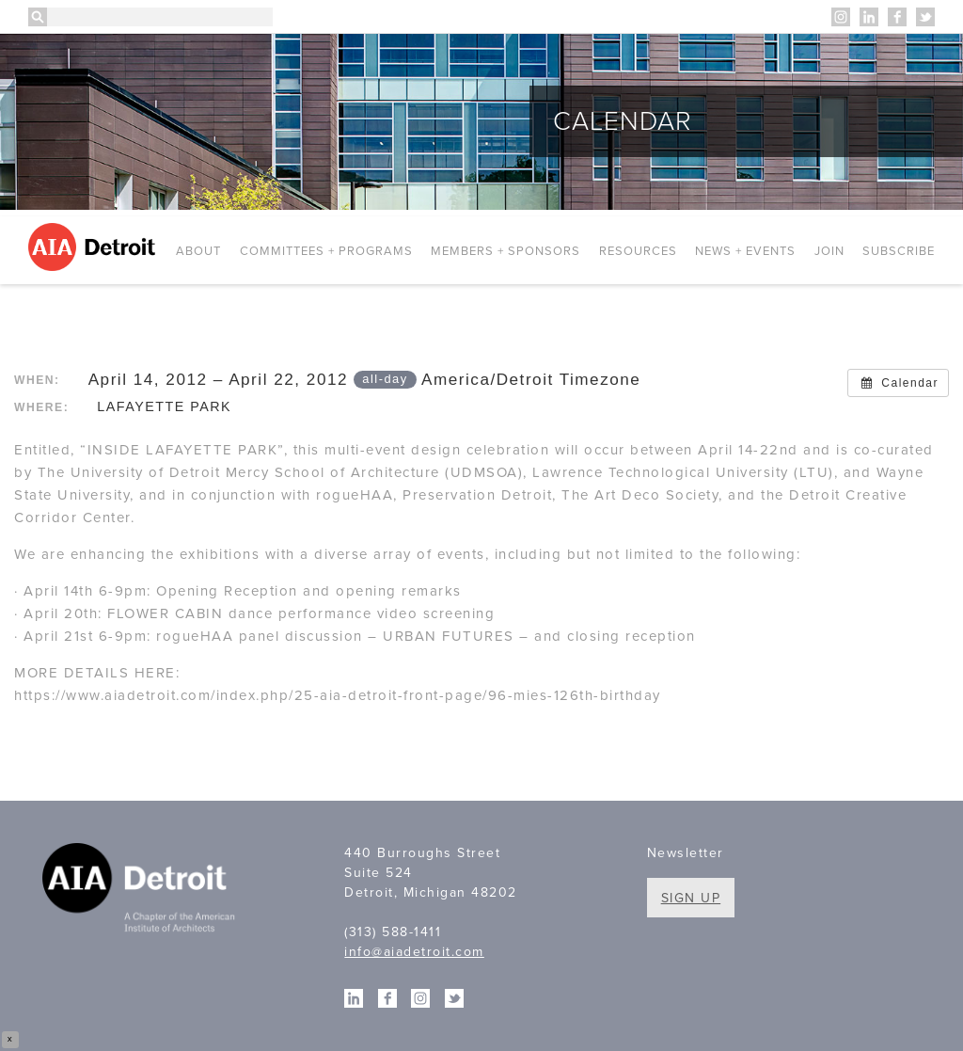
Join (829, 251)
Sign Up (691, 898)
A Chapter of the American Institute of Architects (141, 891)
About (198, 251)
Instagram (840, 17)
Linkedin (869, 17)
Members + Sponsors (505, 251)
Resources (638, 251)
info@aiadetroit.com (414, 952)
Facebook (897, 17)
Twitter (925, 17)
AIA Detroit (94, 247)
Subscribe (898, 251)
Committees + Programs (326, 251)
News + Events (745, 251)
